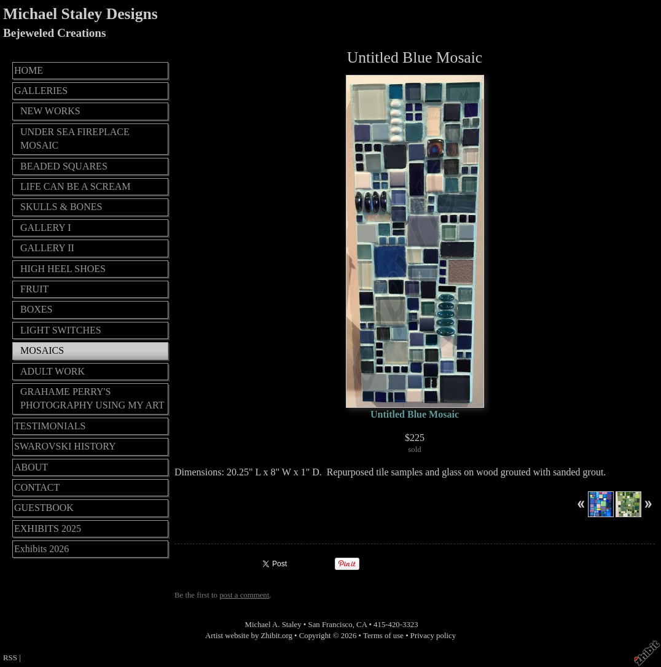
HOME (28, 70)
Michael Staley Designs (80, 14)
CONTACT (37, 487)
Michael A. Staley (273, 624)
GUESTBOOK (44, 507)
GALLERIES (41, 90)
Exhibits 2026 (41, 549)
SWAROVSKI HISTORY (65, 446)
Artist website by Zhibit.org (248, 635)
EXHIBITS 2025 (47, 528)
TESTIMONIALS (49, 426)
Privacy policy (433, 635)
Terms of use (383, 635)
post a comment (244, 595)
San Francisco (330, 624)
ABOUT (31, 467)
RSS (10, 657)
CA (361, 624)
